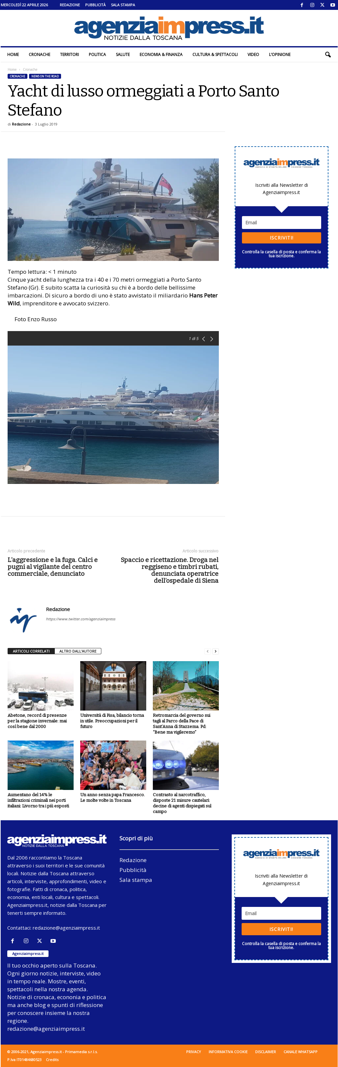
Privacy (193, 1051)
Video (253, 54)
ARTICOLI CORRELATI (31, 651)
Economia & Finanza (161, 54)
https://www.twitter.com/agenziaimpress (80, 618)
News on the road (45, 76)
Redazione (70, 4)
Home (13, 54)
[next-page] (215, 651)
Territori (69, 54)
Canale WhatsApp (301, 1051)
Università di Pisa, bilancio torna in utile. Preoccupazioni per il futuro (112, 721)
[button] (328, 54)
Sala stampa (123, 4)
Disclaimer (265, 1051)
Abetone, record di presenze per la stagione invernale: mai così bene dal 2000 (37, 721)
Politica (97, 54)
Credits (52, 1059)
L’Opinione (279, 54)
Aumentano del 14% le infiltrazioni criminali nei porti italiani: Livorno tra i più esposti (38, 800)
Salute (123, 54)
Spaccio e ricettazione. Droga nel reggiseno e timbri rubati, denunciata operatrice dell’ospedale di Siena (170, 570)
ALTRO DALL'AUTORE (77, 651)
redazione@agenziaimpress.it (66, 927)
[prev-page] (207, 651)
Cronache (39, 54)
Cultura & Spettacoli (215, 54)
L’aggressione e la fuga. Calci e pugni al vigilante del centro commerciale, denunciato (53, 566)
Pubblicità (95, 4)
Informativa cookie (228, 1051)
